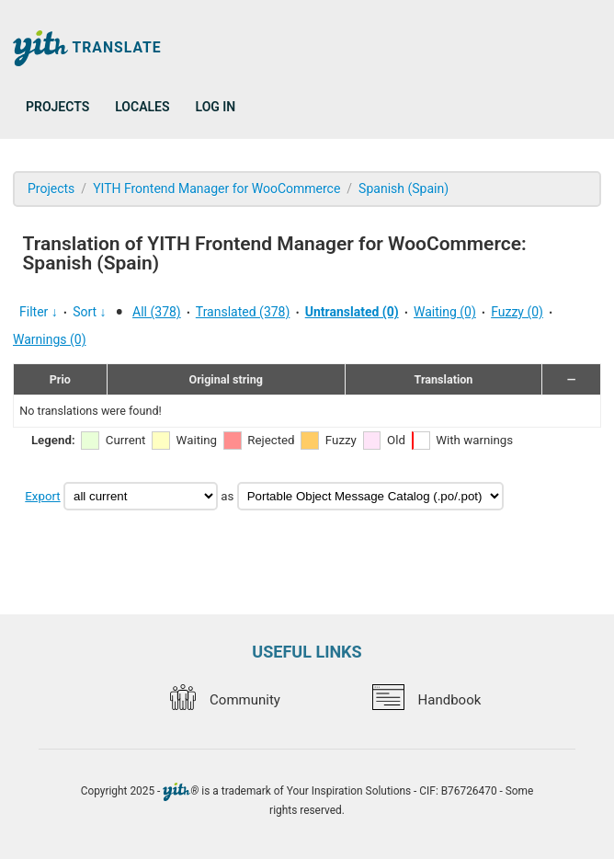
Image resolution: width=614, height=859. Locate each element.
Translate (87, 48)
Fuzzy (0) (517, 311)
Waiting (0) (445, 311)
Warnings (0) (49, 339)
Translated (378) (243, 311)
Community (225, 700)
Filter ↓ (38, 311)
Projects (57, 106)
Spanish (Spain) (403, 188)
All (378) (156, 311)
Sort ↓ (89, 311)
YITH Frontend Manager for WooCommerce (216, 188)
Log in (216, 106)
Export (42, 496)
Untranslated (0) (352, 311)
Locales (142, 106)
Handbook (426, 700)
